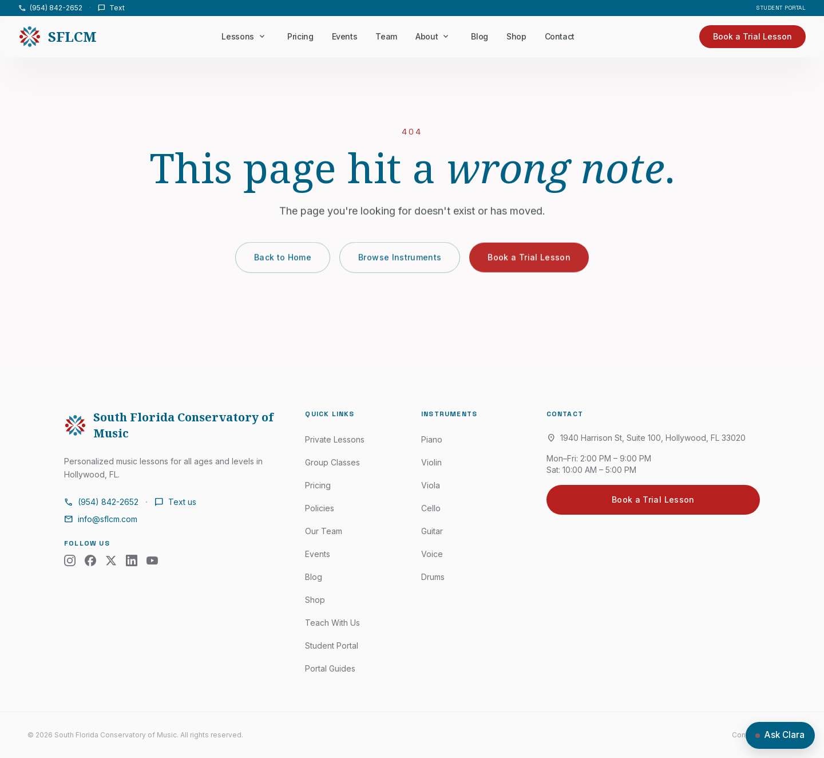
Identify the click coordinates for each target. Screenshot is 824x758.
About (426, 36)
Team (386, 36)
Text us (175, 502)
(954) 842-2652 (50, 8)
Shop (516, 36)
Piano (431, 439)
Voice (432, 554)
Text (111, 8)
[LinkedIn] (131, 560)
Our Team (323, 531)
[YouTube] (152, 560)
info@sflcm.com (100, 519)
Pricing (300, 36)
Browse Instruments (399, 261)
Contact (559, 36)
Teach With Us (332, 622)
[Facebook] (90, 560)
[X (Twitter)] (111, 560)
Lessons (237, 36)
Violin (431, 462)
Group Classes (332, 462)
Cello (431, 508)
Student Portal (781, 7)
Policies (319, 508)
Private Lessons (335, 439)
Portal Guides (330, 668)
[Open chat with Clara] (780, 735)
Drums (433, 577)
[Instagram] (70, 560)
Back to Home (282, 261)
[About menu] (446, 37)
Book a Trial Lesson (529, 261)
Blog (479, 36)
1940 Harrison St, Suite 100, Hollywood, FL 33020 (646, 438)
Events (344, 36)
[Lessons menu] (262, 37)
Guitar (432, 531)
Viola (430, 485)
